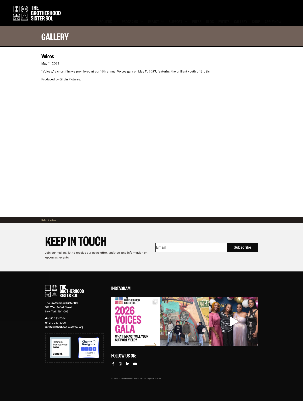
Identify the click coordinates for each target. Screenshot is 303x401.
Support (178, 21)
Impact (156, 21)
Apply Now (273, 21)
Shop (256, 21)
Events (224, 21)
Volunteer (160, 3)
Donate (141, 3)
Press (196, 21)
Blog (210, 21)
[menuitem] (200, 4)
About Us (107, 21)
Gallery (240, 21)
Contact (181, 3)
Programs (132, 21)
